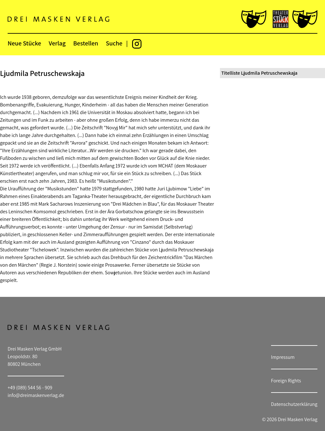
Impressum (283, 357)
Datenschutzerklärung (294, 404)
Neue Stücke (24, 43)
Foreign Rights (286, 380)
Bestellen (85, 43)
